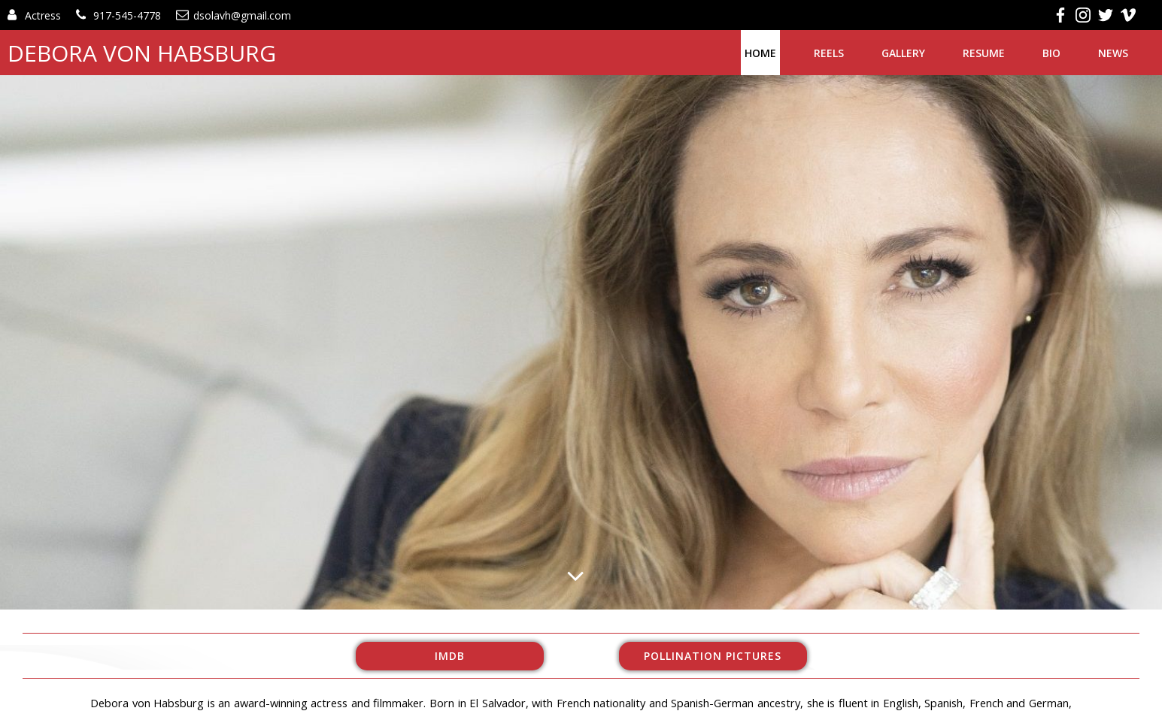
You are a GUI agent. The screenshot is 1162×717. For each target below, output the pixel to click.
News (1113, 53)
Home (760, 53)
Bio (1051, 53)
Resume (984, 53)
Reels (829, 53)
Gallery (903, 53)
